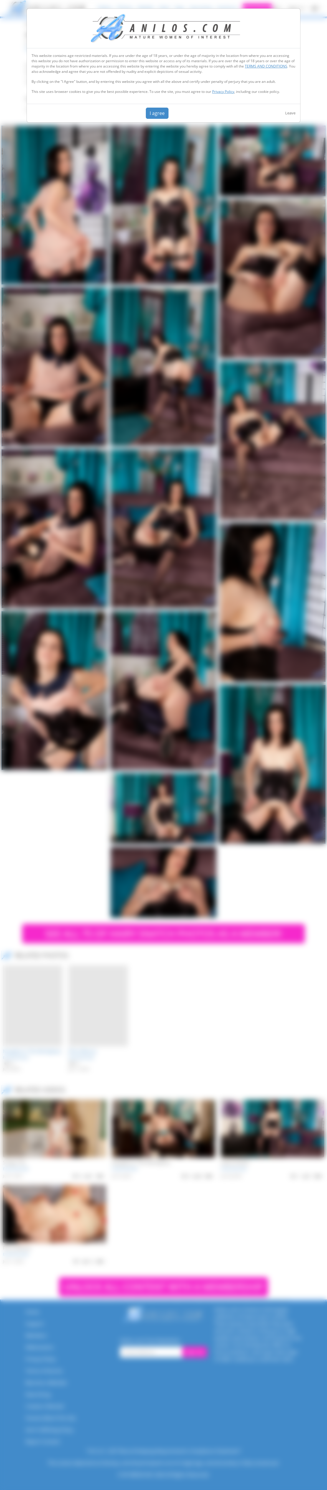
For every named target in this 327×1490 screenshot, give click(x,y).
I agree (157, 113)
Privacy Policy (223, 91)
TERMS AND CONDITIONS (266, 66)
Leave (290, 113)
